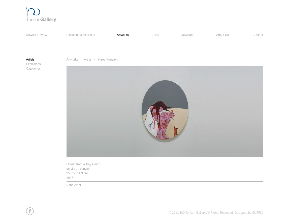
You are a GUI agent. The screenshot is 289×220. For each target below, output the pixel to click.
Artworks (123, 35)
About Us (222, 35)
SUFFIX (257, 212)
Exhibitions (33, 64)
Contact (257, 35)
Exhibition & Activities (81, 35)
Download (187, 35)
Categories (33, 68)
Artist (87, 59)
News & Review (36, 35)
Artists (155, 35)
